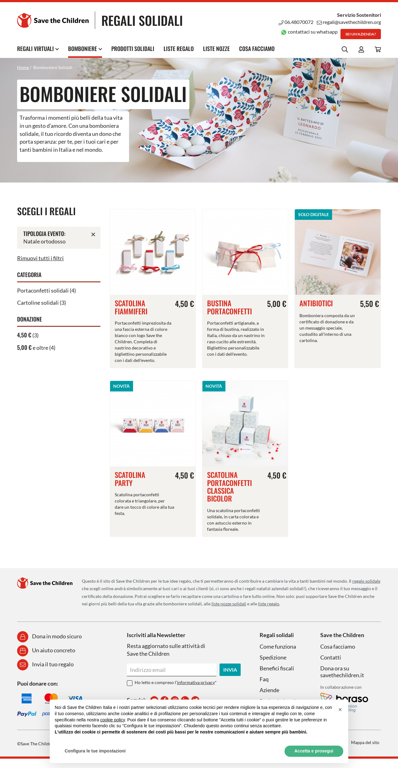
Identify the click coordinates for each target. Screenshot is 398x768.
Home (23, 67)
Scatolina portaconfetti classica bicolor (229, 487)
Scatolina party (130, 479)
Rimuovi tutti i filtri (40, 258)
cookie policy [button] (112, 719)
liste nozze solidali (228, 603)
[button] (340, 710)
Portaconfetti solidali (43, 290)
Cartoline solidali (38, 302)
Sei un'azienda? (360, 34)
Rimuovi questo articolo (93, 234)
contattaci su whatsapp (309, 32)
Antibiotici (316, 303)
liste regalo (268, 603)
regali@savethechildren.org (349, 22)
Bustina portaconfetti (229, 307)
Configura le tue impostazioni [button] (95, 750)
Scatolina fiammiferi (131, 307)
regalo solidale (366, 581)
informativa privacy (196, 682)
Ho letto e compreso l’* (176, 682)
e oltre (32, 347)
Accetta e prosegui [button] (313, 750)
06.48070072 (296, 22)
